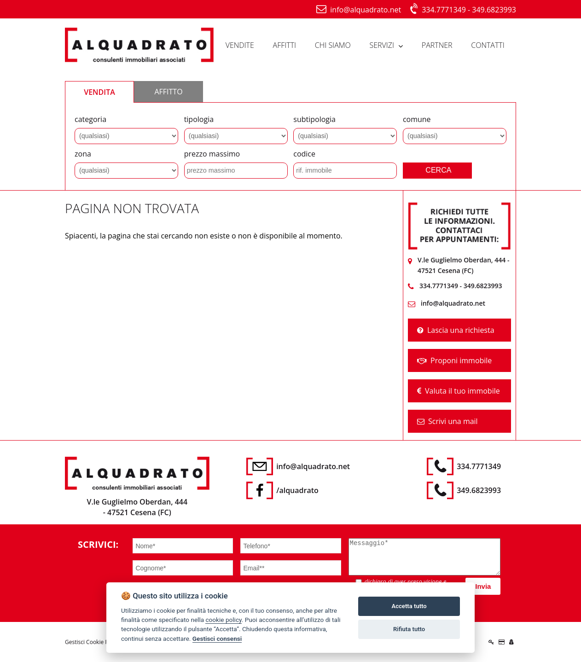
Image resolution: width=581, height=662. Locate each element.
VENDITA (99, 92)
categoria (90, 119)
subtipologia (314, 119)
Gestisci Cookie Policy (92, 642)
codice (304, 154)
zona (83, 154)
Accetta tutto (408, 606)
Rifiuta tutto (409, 629)
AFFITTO (168, 92)
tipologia (199, 119)
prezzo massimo (212, 154)
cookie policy (223, 619)
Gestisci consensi (217, 638)
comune (417, 119)
